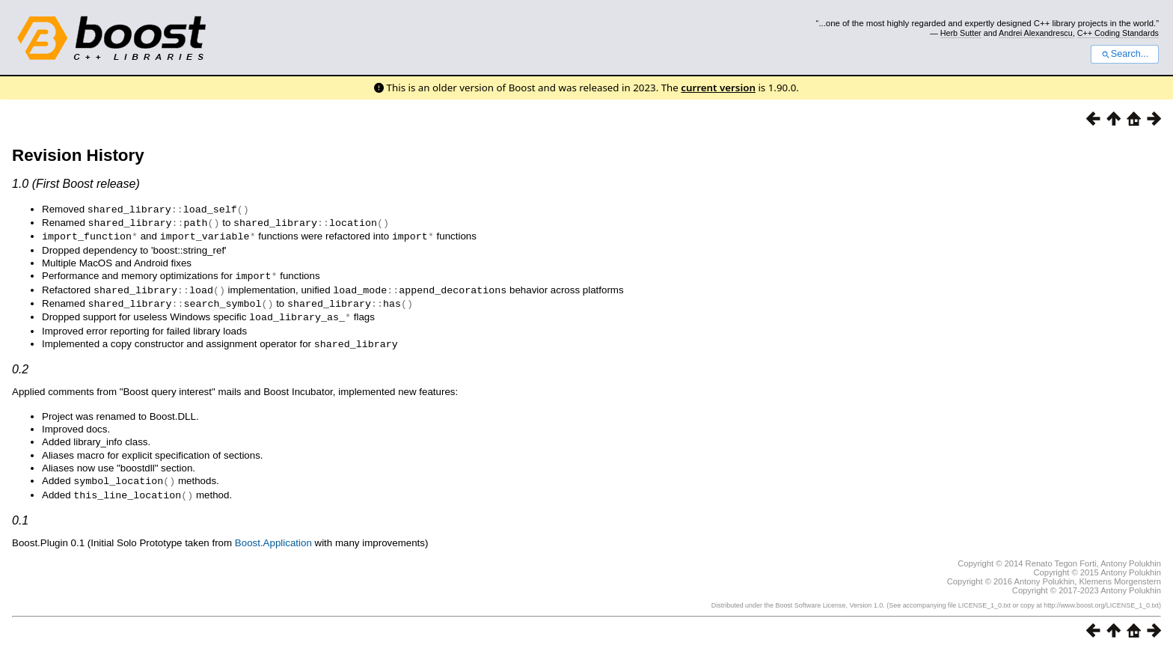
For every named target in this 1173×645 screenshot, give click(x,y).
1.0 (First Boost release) (76, 183)
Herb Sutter (960, 32)
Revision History (78, 155)
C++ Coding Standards (1118, 32)
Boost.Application (273, 535)
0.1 (20, 513)
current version (718, 87)
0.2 (20, 363)
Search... (1124, 54)
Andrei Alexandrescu (1036, 32)
